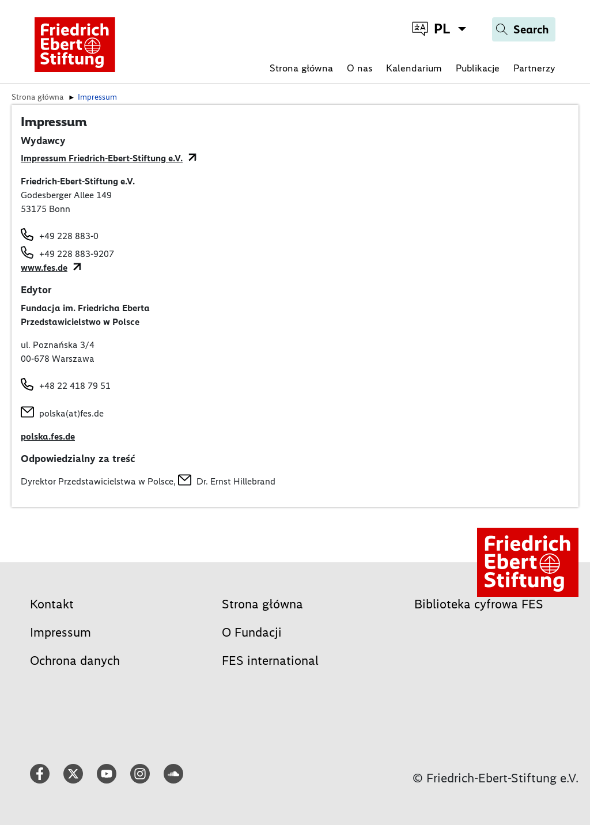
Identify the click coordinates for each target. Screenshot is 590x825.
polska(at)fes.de (71, 413)
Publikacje (478, 68)
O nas (359, 68)
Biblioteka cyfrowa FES (478, 604)
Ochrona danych (75, 660)
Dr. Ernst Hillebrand (235, 481)
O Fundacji (252, 632)
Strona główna (301, 68)
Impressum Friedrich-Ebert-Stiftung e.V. (102, 158)
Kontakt (52, 604)
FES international (270, 660)
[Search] (523, 29)
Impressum (60, 632)
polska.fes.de (48, 436)
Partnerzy (534, 68)
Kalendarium (414, 68)
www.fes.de (44, 267)
